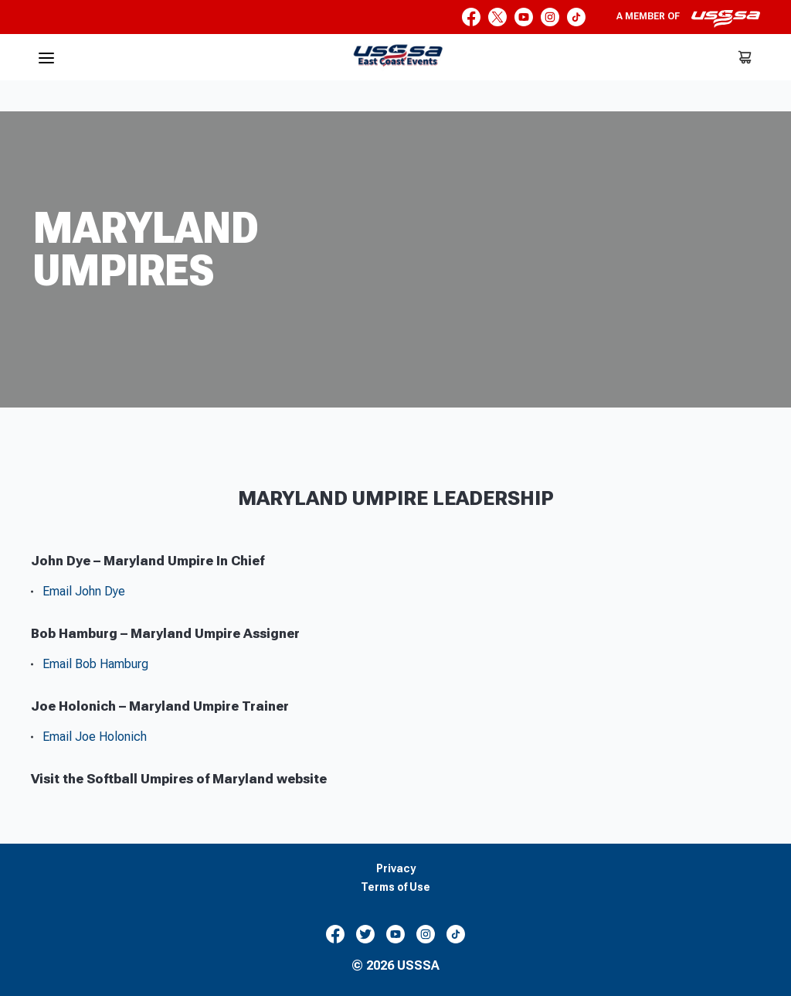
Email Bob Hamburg (95, 664)
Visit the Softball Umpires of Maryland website (179, 778)
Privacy (396, 869)
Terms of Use (395, 887)
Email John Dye (83, 591)
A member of (688, 18)
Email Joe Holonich (94, 736)
